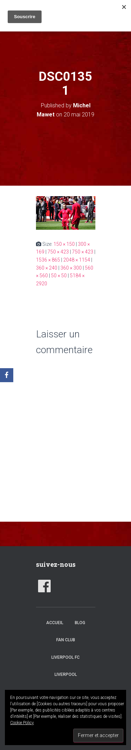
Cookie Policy (22, 722)
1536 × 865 (48, 260)
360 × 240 (46, 268)
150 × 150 (64, 244)
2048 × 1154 (76, 260)
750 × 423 (58, 252)
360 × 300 (71, 268)
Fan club (65, 639)
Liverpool (65, 674)
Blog (80, 622)
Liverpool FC (65, 657)
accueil (54, 622)
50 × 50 (59, 275)
